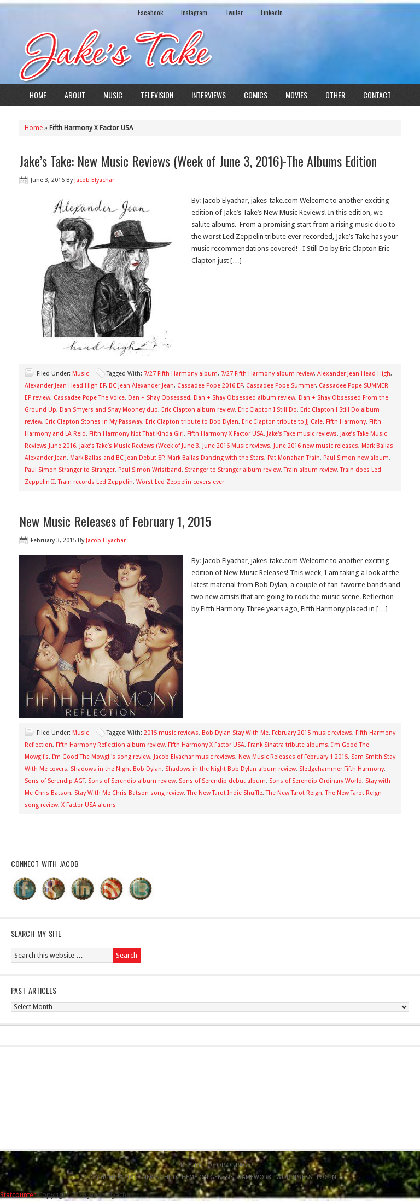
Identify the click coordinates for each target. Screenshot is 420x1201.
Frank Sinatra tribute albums (288, 744)
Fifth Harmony (346, 421)
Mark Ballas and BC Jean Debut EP (117, 457)
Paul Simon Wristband (150, 469)
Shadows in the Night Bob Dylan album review (230, 768)
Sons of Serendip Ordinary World (315, 780)
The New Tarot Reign (294, 792)
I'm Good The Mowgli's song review (101, 756)
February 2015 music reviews (312, 732)
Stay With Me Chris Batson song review (129, 792)
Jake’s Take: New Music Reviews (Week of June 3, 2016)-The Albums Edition (198, 161)
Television (157, 95)
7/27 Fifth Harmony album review (267, 373)
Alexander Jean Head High (353, 373)
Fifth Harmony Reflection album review (110, 744)
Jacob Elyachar (94, 180)
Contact (377, 95)
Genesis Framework (240, 1177)
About (75, 95)
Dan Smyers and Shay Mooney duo (109, 409)
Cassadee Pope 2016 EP (210, 385)
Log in (326, 1177)
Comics (255, 95)
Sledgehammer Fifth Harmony (341, 768)
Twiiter (234, 12)
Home (38, 95)
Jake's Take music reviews (302, 433)
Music (112, 95)
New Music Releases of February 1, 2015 (115, 521)
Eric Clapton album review (198, 409)
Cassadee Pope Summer (281, 385)
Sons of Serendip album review (132, 780)
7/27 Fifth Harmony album (181, 373)
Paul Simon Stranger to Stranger (70, 469)
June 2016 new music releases (315, 445)
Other (335, 95)
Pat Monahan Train (293, 457)
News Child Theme (169, 1177)
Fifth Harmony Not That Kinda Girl (136, 433)
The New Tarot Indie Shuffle (224, 792)
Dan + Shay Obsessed (159, 397)
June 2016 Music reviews (236, 445)
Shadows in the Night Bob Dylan (116, 768)
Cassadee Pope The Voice (89, 397)
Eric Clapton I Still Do (267, 409)
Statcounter (18, 1195)
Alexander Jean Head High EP (65, 385)
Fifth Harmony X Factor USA (225, 433)
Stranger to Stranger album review (233, 469)
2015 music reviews (171, 732)
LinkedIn (272, 12)
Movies (296, 95)
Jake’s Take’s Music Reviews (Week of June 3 (139, 445)
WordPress (294, 1177)
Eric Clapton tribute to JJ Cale (282, 421)
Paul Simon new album (356, 457)
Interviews (208, 95)
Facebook (150, 12)
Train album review (310, 469)
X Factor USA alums (88, 805)
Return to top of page (215, 1165)
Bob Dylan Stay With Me (235, 732)
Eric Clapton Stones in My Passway (93, 421)
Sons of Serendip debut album (222, 780)
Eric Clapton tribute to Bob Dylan (191, 421)
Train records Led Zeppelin (95, 481)
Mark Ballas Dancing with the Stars (215, 457)
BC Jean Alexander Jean (141, 385)
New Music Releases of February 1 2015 (293, 756)
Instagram (194, 12)
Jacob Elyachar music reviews (194, 756)
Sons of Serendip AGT (55, 780)
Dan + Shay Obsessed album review (244, 397)
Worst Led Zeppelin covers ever (180, 481)
